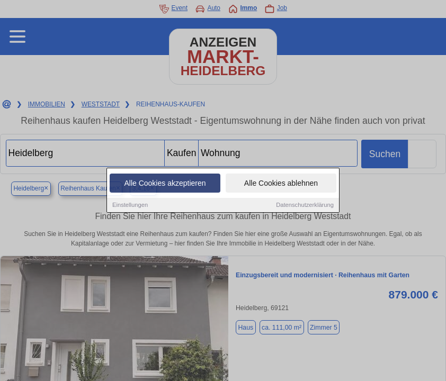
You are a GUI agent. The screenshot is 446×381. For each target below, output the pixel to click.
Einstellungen (130, 206)
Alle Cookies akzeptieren (165, 184)
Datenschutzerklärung (305, 206)
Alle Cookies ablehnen (281, 184)
